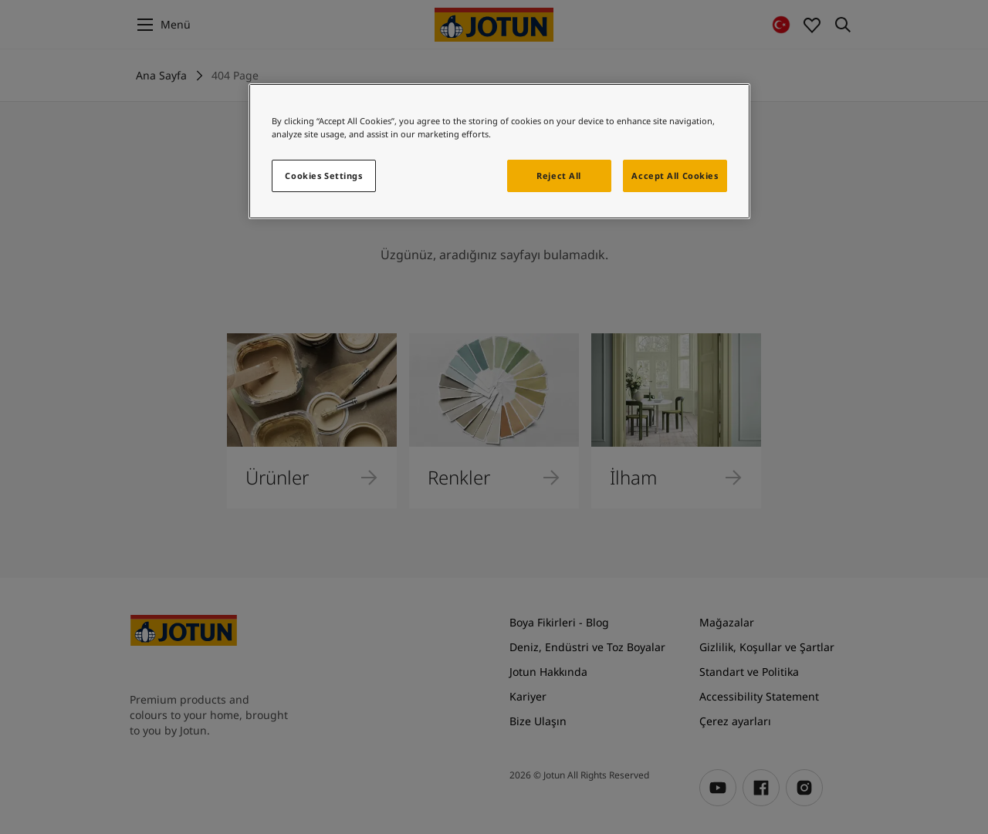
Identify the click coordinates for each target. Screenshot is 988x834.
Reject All (558, 175)
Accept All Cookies (674, 175)
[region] (499, 151)
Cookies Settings (323, 175)
